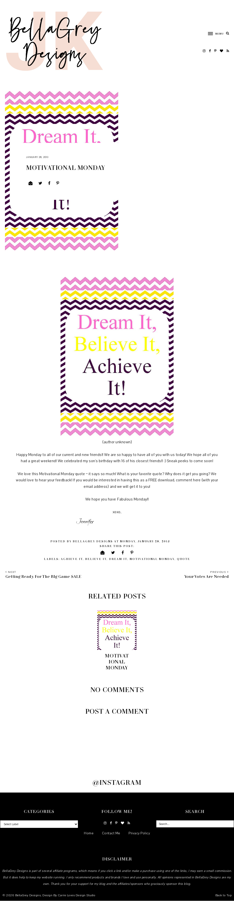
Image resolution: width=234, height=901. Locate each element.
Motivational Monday (152, 558)
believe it (95, 558)
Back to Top (223, 895)
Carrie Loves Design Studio (76, 895)
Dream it (118, 558)
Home (89, 833)
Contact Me (111, 833)
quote (183, 558)
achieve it (72, 558)
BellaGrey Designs (28, 895)
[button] (213, 33)
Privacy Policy (139, 833)
